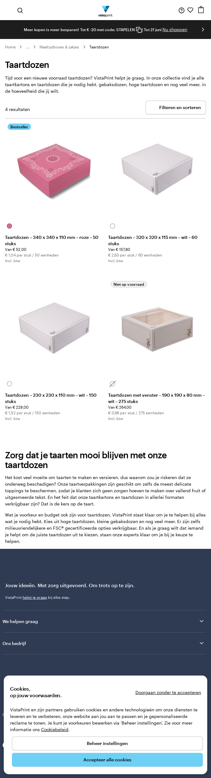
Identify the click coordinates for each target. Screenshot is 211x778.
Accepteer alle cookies (107, 759)
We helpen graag (104, 621)
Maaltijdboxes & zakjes (59, 47)
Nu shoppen (174, 29)
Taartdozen (99, 47)
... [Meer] (27, 46)
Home (10, 47)
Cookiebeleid (54, 729)
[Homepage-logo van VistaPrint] (105, 10)
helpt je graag (35, 597)
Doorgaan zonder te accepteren (168, 692)
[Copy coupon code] (139, 30)
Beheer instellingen (107, 743)
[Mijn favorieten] (190, 10)
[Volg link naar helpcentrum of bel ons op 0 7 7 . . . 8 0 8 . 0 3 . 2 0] (181, 10)
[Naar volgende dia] (203, 29)
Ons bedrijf (104, 643)
